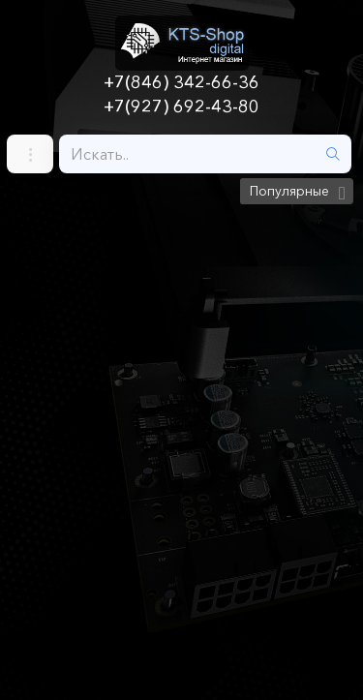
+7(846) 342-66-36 (181, 82)
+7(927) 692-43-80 (181, 106)
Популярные (289, 190)
